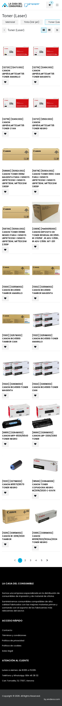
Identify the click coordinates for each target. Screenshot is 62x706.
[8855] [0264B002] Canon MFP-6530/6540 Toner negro (15, 435)
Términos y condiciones (14, 635)
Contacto (7, 630)
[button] (5, 82)
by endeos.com (52, 699)
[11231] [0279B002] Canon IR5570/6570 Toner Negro (13, 484)
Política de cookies (11, 645)
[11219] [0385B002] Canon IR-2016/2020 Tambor (13, 535)
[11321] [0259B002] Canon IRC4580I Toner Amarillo (45, 338)
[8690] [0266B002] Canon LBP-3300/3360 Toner (44, 435)
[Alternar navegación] (57, 5)
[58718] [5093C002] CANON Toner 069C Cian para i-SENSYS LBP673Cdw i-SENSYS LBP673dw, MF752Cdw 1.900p (46, 178)
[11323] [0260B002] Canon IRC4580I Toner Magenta (15, 387)
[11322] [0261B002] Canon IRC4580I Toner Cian (45, 387)
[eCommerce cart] (49, 5)
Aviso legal (7, 650)
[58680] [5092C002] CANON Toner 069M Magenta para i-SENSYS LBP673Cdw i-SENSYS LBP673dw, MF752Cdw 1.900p (15, 178)
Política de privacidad (13, 640)
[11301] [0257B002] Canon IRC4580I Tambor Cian (12, 338)
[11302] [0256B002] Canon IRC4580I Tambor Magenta (42, 290)
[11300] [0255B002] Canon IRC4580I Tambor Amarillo (12, 290)
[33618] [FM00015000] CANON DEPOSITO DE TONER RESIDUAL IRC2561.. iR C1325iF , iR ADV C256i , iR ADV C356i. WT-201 (46, 235)
